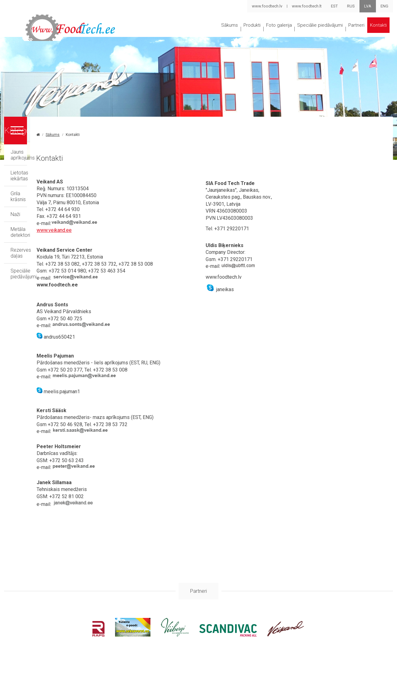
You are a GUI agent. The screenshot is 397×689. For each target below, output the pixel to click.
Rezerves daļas (27, 254)
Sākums (180, 35)
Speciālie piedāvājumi (304, 35)
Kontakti (181, 59)
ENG (384, 6)
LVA (367, 6)
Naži (15, 224)
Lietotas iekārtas (29, 195)
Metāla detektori (28, 239)
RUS (351, 6)
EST (334, 6)
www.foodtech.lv (267, 6)
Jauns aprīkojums (30, 180)
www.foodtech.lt (306, 6)
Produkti (213, 35)
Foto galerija (250, 35)
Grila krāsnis (24, 210)
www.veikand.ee (128, 258)
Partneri (352, 35)
